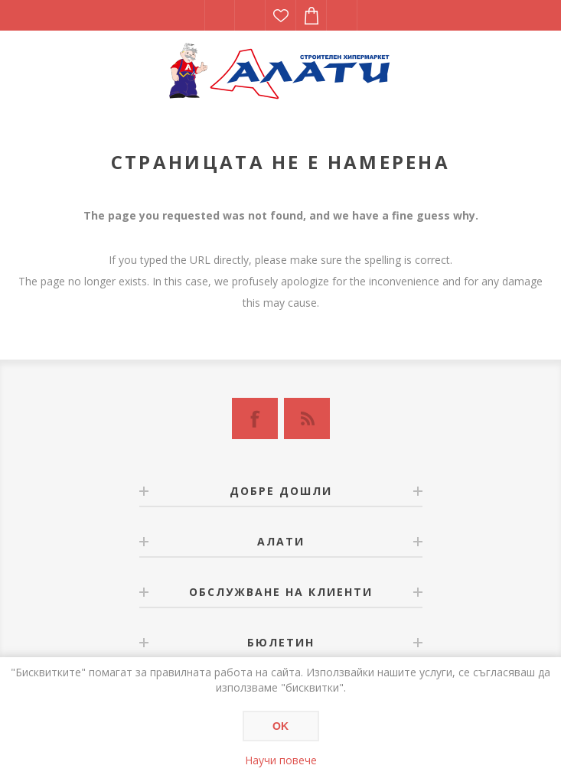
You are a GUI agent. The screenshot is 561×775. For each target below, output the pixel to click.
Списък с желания (281, 15)
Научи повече (281, 760)
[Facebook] (255, 418)
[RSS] (307, 418)
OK (280, 726)
